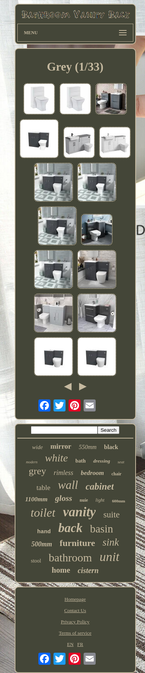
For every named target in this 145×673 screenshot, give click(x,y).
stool (36, 561)
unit (109, 557)
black (111, 447)
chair (116, 473)
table (43, 488)
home (61, 570)
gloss (63, 498)
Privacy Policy (75, 622)
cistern (88, 570)
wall (68, 485)
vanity (79, 512)
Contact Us (75, 610)
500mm (41, 544)
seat (121, 462)
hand (44, 532)
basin (101, 529)
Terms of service (75, 633)
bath (80, 461)
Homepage (74, 599)
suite (111, 514)
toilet (43, 512)
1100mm (36, 499)
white (56, 458)
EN (70, 644)
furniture (77, 543)
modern (32, 462)
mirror (61, 446)
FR (80, 644)
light (100, 500)
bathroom (70, 557)
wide (37, 447)
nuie (84, 500)
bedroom (92, 472)
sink (110, 542)
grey (37, 471)
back (70, 528)
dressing (101, 461)
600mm (118, 501)
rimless (63, 472)
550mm (87, 447)
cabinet (99, 486)
